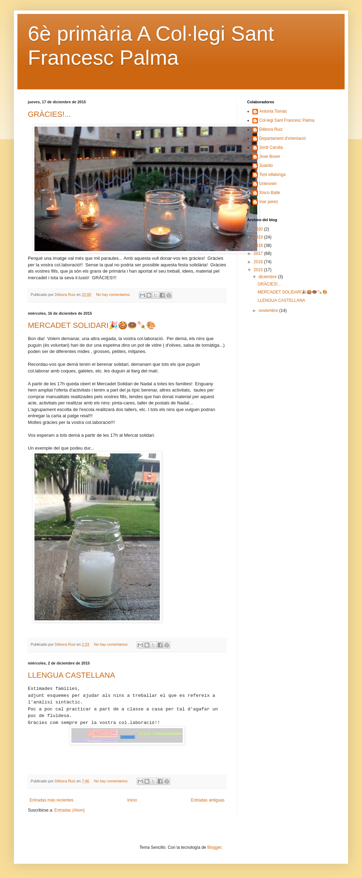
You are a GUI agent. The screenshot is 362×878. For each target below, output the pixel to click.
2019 (259, 237)
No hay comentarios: (114, 294)
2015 (259, 269)
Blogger (214, 847)
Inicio (132, 800)
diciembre (268, 276)
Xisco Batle (269, 192)
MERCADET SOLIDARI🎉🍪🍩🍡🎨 (92, 325)
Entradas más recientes (51, 800)
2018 (259, 245)
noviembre (269, 310)
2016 (259, 261)
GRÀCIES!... (49, 114)
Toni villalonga (272, 174)
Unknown (268, 183)
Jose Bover (269, 156)
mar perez (268, 201)
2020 (259, 229)
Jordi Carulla (271, 147)
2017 (259, 253)
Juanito (266, 165)
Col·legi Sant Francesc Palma (286, 120)
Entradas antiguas (208, 800)
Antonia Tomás (273, 111)
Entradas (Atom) (69, 810)
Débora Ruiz (271, 129)
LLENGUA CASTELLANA (71, 675)
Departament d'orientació (282, 138)
